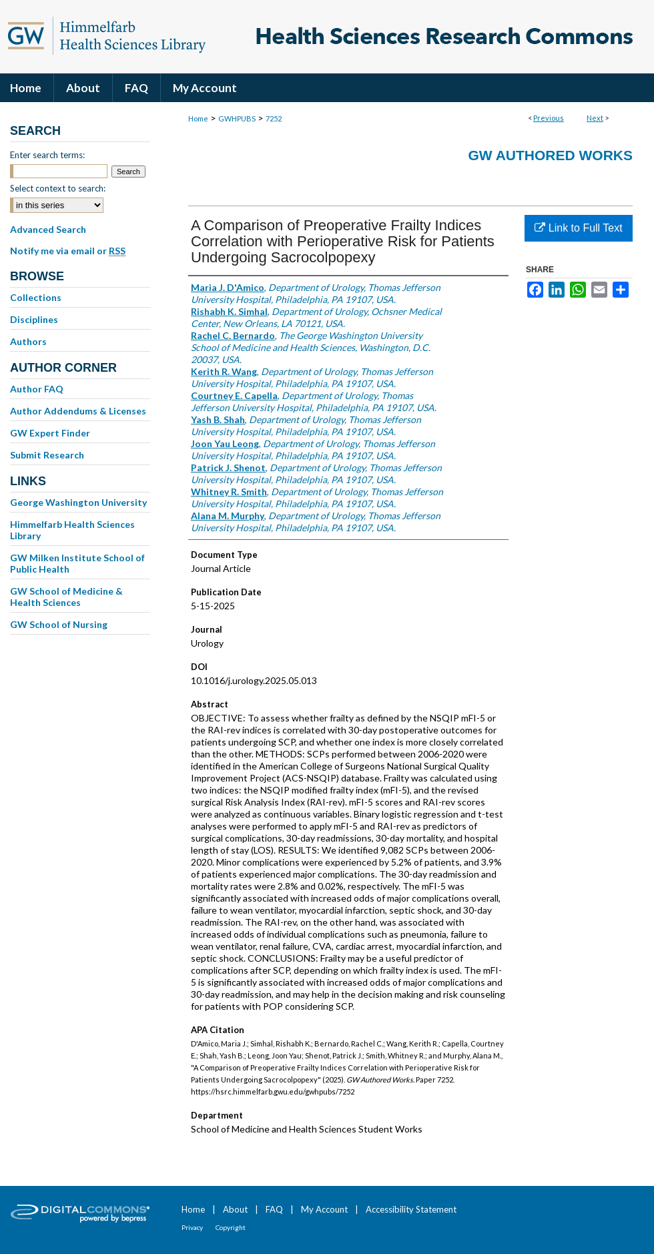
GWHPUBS (237, 118)
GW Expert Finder (50, 432)
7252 (274, 118)
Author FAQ (36, 388)
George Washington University (78, 502)
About (235, 1209)
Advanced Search (48, 229)
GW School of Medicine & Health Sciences (66, 596)
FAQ (274, 1209)
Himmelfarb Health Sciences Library (72, 530)
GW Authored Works (550, 155)
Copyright (231, 1227)
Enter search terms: (47, 154)
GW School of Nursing (58, 624)
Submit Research (47, 454)
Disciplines (34, 319)
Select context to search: (57, 188)
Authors (28, 341)
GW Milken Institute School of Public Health (77, 563)
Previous (548, 117)
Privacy (192, 1227)
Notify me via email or (67, 251)
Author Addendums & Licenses (78, 410)
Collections (35, 297)
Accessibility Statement (411, 1209)
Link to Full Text (578, 228)
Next (595, 117)
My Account (324, 1209)
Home (198, 118)
